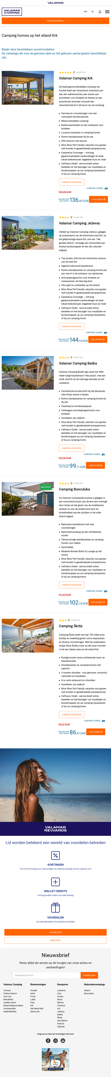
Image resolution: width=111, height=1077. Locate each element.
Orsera (60, 996)
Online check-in (10, 993)
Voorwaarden (9, 1008)
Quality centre (9, 1002)
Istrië (32, 993)
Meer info (55, 940)
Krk (31, 1005)
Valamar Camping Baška (78, 363)
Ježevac (61, 1011)
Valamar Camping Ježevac (79, 223)
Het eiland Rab (36, 1008)
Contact (7, 990)
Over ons (7, 996)
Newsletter (8, 999)
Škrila (59, 1017)
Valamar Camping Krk (76, 78)
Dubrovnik (34, 1011)
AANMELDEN (56, 932)
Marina (60, 1002)
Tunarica (61, 1005)
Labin (32, 999)
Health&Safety (9, 1011)
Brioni (59, 999)
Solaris (87, 990)
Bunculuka (89, 993)
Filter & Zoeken (55, 21)
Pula (32, 1002)
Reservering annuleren (13, 1005)
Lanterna (61, 990)
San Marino (62, 1020)
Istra (59, 993)
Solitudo (61, 1026)
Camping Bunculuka (74, 489)
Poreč (33, 996)
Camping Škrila (70, 626)
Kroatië (33, 990)
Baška (60, 1014)
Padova (60, 1023)
